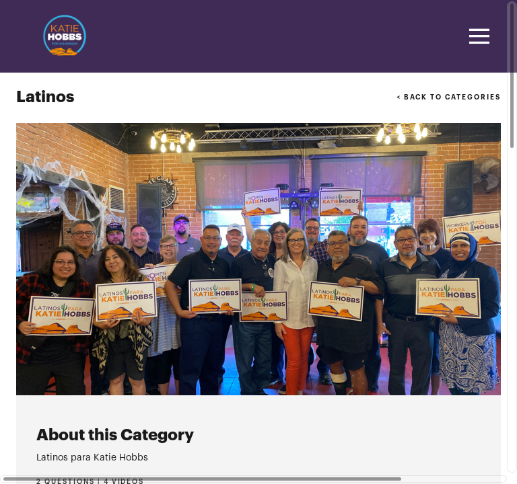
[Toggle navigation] (477, 36)
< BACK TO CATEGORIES (449, 97)
